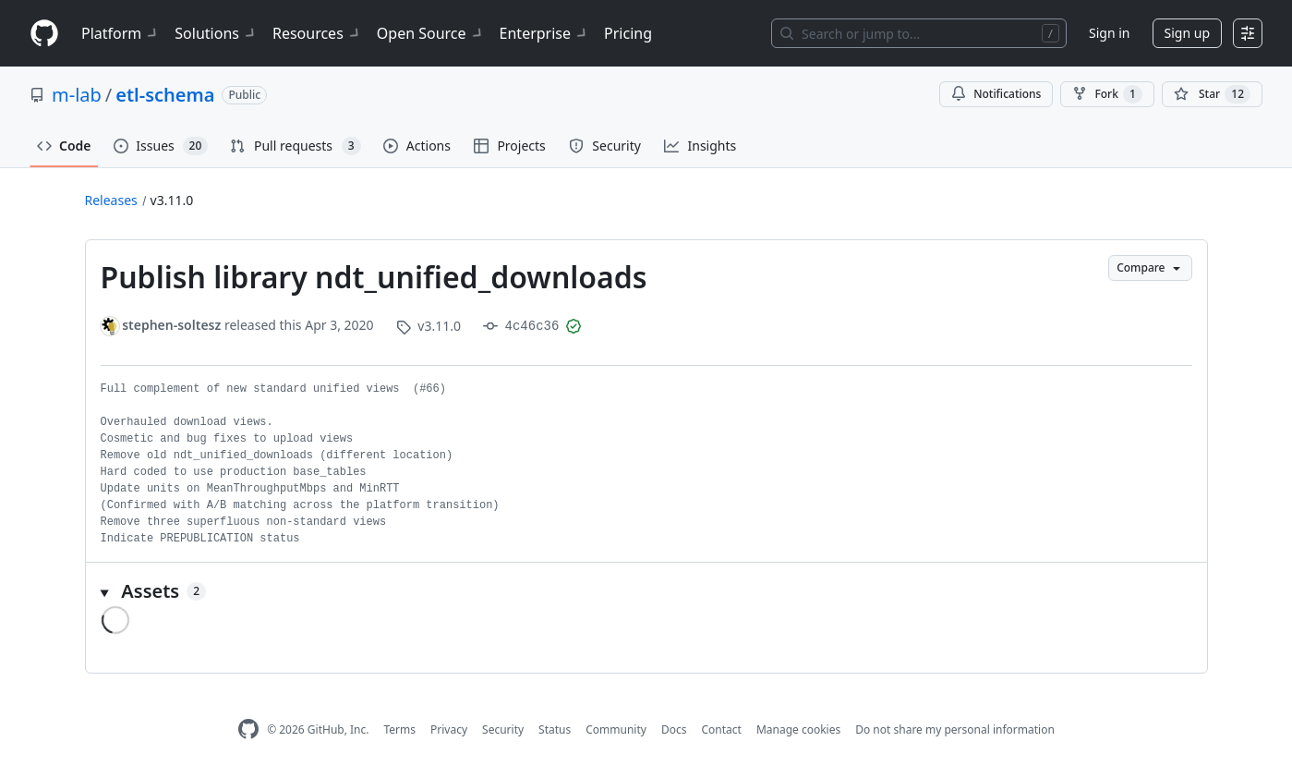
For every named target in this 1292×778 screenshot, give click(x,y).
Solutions (216, 33)
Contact (721, 729)
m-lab (77, 94)
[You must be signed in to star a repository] (1212, 94)
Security (503, 729)
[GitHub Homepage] (248, 729)
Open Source (431, 33)
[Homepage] (44, 33)
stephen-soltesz (171, 325)
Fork (1106, 94)
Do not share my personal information (955, 729)
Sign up (1187, 33)
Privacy (448, 729)
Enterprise (544, 33)
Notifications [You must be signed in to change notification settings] (996, 94)
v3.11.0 (172, 200)
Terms (399, 729)
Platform (120, 33)
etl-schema (164, 94)
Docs (674, 729)
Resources (317, 33)
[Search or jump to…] (919, 33)
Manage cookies (798, 729)
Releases (111, 200)
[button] (646, 591)
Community (616, 729)
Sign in (1109, 33)
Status (554, 729)
